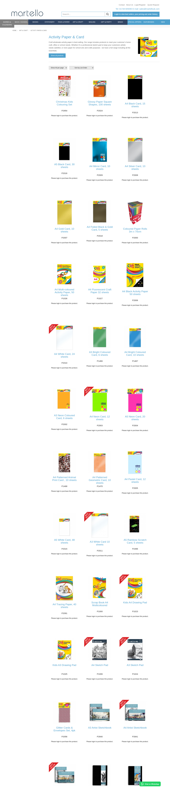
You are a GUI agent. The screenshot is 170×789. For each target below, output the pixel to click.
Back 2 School (21, 22)
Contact (122, 5)
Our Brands (148, 22)
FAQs (15, 764)
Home (14, 30)
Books (35, 22)
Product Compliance (146, 774)
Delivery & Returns (20, 761)
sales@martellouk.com (149, 9)
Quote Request (153, 5)
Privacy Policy (143, 780)
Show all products (57, 55)
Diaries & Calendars (7, 23)
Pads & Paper (63, 22)
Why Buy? (141, 757)
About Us (129, 5)
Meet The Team (143, 768)
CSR (139, 760)
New (163, 22)
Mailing (92, 22)
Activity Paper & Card (39, 30)
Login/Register (140, 5)
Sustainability (142, 771)
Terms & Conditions (145, 777)
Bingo (120, 22)
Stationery (50, 22)
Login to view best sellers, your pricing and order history (136, 14)
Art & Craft (78, 22)
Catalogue (141, 765)
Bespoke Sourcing (145, 751)
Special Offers (134, 22)
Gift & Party (106, 22)
